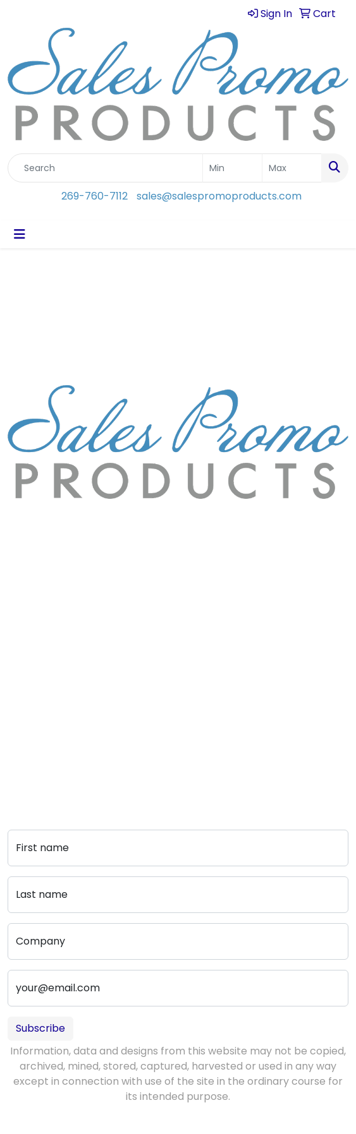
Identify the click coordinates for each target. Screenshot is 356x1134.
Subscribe (40, 1028)
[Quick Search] (105, 167)
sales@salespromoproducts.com (219, 196)
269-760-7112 (94, 196)
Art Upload (34, 691)
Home (22, 593)
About (23, 611)
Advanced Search (52, 709)
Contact (28, 674)
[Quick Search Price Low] (232, 167)
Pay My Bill (33, 727)
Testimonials (39, 646)
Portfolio (29, 744)
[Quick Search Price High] (292, 167)
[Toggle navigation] (19, 234)
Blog (18, 628)
